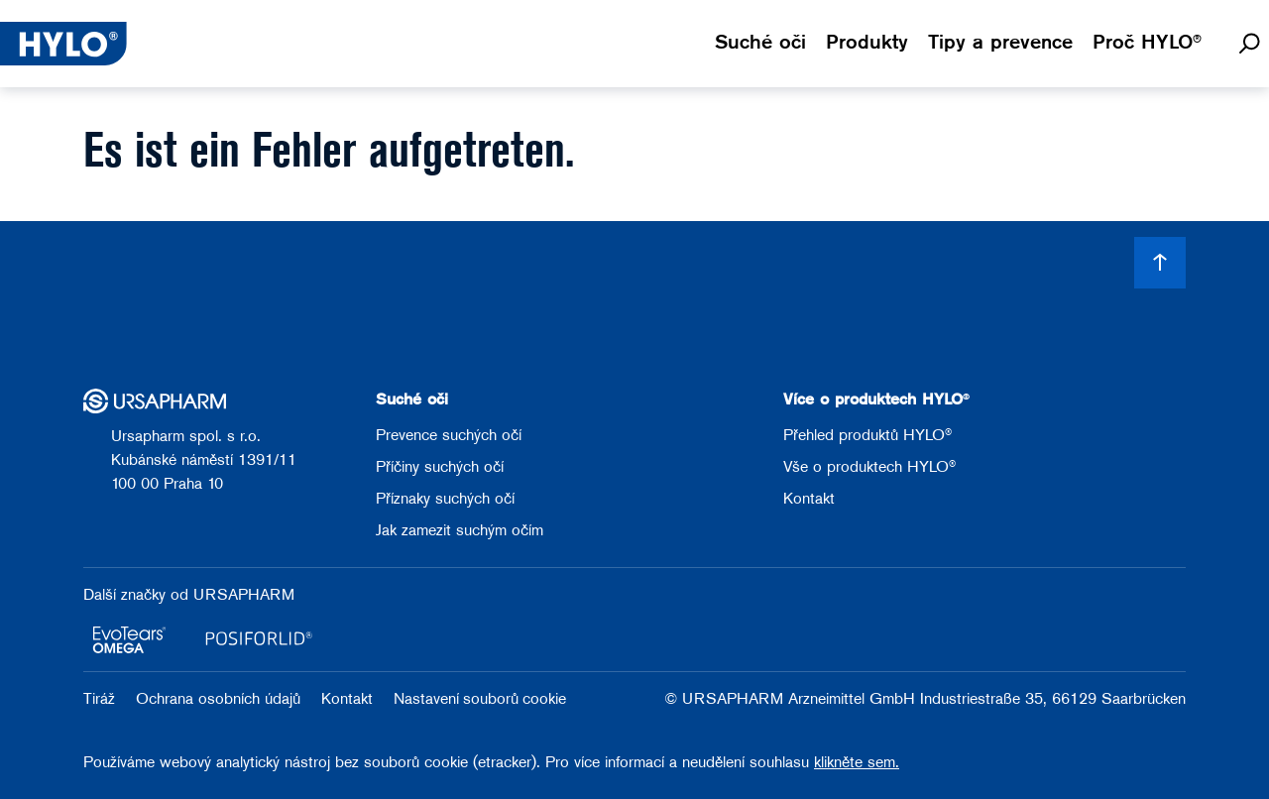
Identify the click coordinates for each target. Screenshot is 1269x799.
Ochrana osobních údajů (220, 700)
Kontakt (809, 500)
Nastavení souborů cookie (480, 700)
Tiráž (101, 700)
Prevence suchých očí (448, 436)
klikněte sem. (856, 763)
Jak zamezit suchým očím (459, 531)
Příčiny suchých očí (440, 468)
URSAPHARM (243, 596)
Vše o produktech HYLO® (869, 468)
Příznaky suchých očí (445, 500)
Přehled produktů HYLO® (867, 436)
